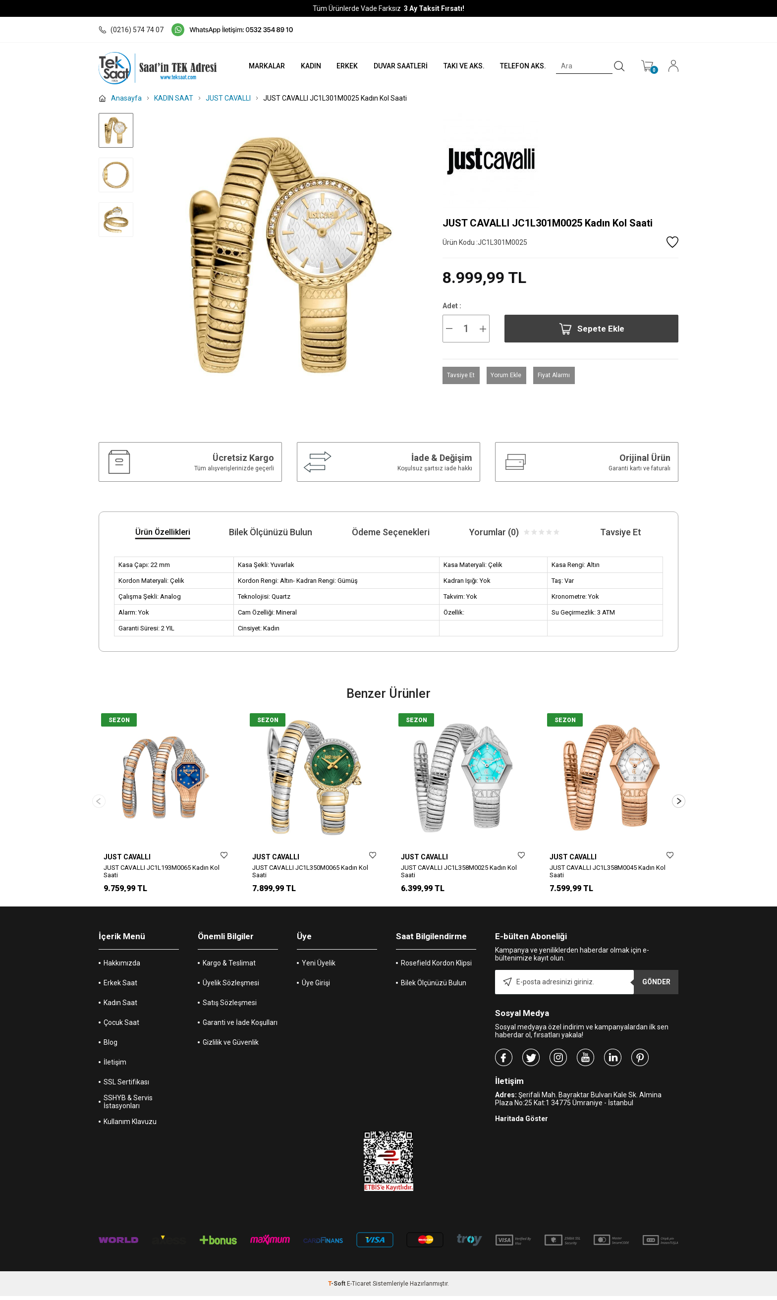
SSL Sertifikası (126, 1086)
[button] (678, 803)
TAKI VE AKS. (457, 66)
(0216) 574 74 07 (131, 30)
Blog (110, 1046)
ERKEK (337, 66)
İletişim (115, 1066)
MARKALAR (253, 66)
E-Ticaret (359, 1287)
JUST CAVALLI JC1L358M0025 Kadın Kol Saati (459, 871)
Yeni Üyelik (318, 967)
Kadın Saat (120, 1007)
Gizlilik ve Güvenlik (231, 1046)
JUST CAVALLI (127, 857)
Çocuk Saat (121, 1026)
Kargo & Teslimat (229, 967)
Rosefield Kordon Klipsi (436, 967)
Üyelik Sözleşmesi (231, 987)
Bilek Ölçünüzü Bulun (433, 987)
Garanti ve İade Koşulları (240, 1026)
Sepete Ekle (591, 329)
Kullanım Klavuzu (130, 1126)
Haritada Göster (521, 1123)
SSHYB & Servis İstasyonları (128, 1106)
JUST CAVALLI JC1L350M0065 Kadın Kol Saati (310, 871)
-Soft (337, 1287)
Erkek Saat (120, 987)
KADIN (299, 66)
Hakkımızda (122, 967)
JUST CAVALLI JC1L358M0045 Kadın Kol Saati (608, 871)
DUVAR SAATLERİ (393, 66)
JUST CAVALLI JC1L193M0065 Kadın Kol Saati (162, 871)
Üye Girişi (316, 987)
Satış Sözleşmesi (230, 1007)
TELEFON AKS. (519, 66)
